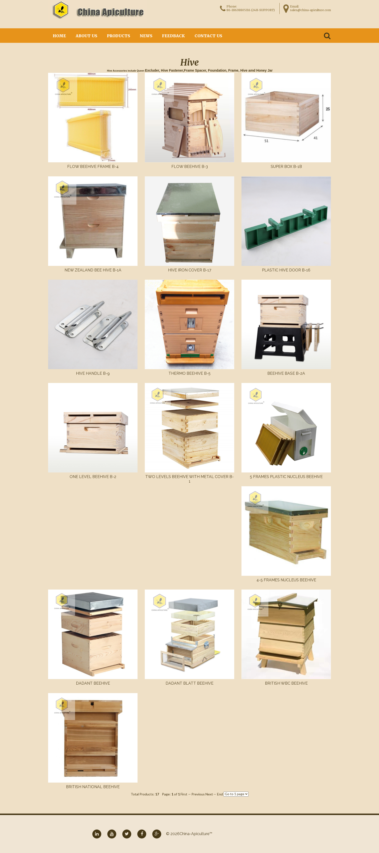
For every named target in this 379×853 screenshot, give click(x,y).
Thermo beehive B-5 (189, 373)
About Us (86, 35)
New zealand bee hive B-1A (93, 270)
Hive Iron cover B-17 (189, 270)
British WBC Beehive (286, 683)
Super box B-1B (286, 166)
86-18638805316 (238, 10)
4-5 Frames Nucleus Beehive (286, 580)
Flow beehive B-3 (189, 166)
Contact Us (208, 35)
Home (59, 35)
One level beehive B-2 (93, 476)
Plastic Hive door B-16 (286, 270)
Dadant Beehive (93, 683)
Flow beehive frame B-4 (93, 166)
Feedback (173, 35)
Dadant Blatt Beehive (189, 683)
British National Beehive (93, 787)
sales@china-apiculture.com (310, 10)
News (146, 35)
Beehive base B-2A (286, 373)
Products (118, 35)
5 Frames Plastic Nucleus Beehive (286, 476)
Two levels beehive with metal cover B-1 (189, 479)
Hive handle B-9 (93, 373)
